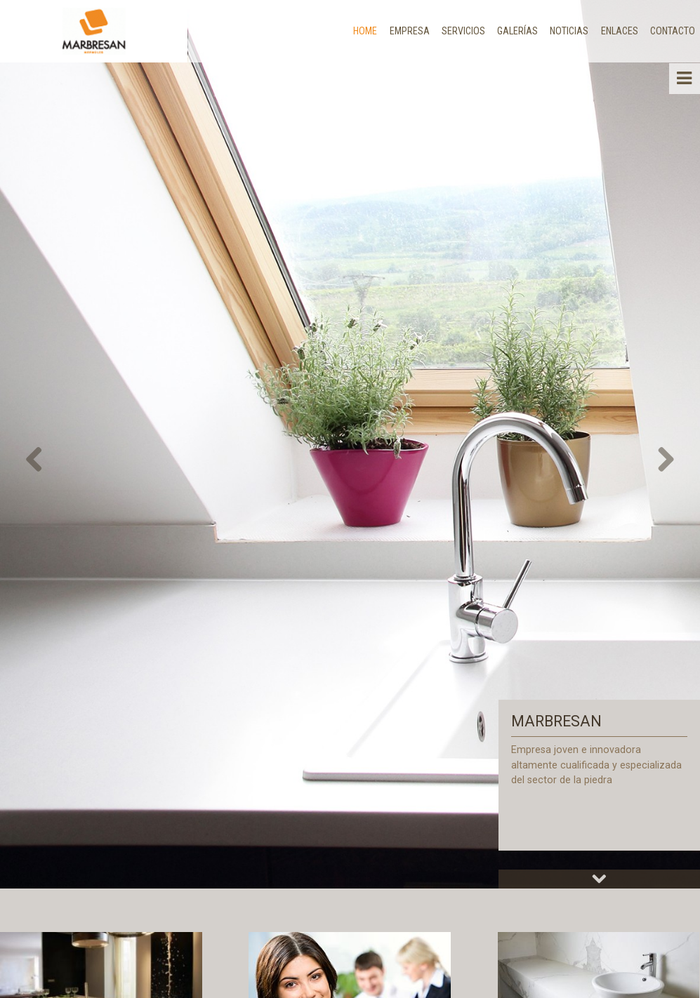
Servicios (463, 30)
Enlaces (619, 30)
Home (365, 30)
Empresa (410, 30)
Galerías (517, 30)
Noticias (569, 30)
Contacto (672, 30)
